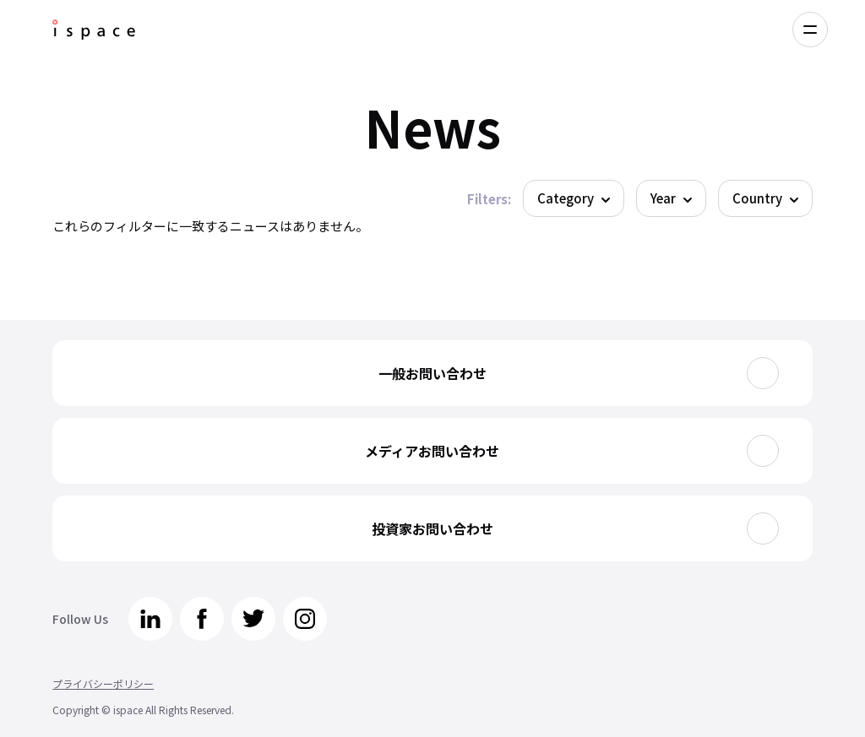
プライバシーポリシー (103, 683)
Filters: (489, 199)
